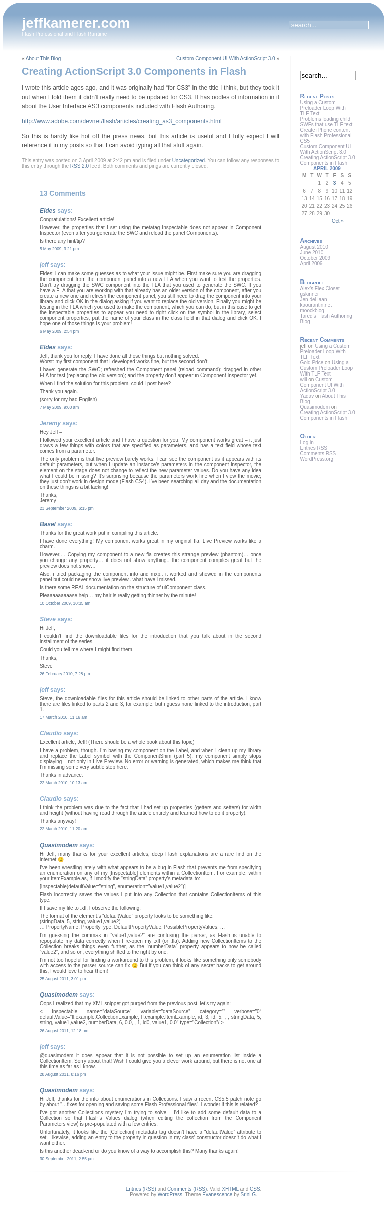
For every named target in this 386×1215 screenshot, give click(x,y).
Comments (318, 453)
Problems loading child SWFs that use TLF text (326, 121)
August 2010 (314, 247)
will (303, 379)
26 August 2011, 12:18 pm (64, 1030)
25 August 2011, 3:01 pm (63, 978)
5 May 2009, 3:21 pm (59, 248)
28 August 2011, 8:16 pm (63, 1074)
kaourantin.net (316, 305)
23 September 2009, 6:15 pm (67, 508)
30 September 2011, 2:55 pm (67, 1158)
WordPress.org (317, 459)
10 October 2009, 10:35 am (65, 603)
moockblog (312, 310)
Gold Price (312, 362)
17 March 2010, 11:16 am (63, 717)
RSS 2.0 (79, 166)
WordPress (170, 1194)
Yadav (307, 396)
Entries (313, 448)
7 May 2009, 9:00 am (59, 407)
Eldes (48, 210)
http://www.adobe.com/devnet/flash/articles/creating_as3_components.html (122, 121)
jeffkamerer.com (76, 23)
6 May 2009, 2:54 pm (59, 331)
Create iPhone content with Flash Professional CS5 (326, 135)
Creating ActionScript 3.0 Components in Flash (134, 71)
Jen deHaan (313, 299)
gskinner (309, 294)
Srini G (248, 1194)
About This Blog (43, 58)
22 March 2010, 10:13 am (63, 782)
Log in (307, 442)
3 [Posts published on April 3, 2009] (334, 183)
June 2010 (312, 252)
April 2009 (311, 263)
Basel (48, 524)
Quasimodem (59, 845)
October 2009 (315, 258)
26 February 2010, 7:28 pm (65, 673)
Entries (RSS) (141, 1189)
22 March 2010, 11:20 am (63, 828)
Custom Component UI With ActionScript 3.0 (225, 58)
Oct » (338, 221)
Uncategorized (188, 160)
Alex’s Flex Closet (320, 288)
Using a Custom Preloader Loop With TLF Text (323, 108)
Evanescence (217, 1194)
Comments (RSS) (187, 1189)
